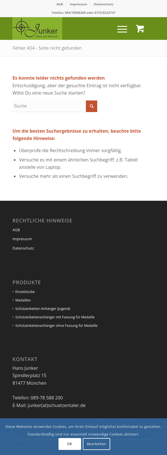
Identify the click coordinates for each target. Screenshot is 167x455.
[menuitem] (60, 4)
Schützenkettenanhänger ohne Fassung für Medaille (56, 325)
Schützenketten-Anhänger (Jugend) (42, 308)
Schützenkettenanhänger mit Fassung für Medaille (54, 317)
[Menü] (119, 28)
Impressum (78, 4)
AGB (60, 4)
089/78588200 (75, 12)
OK (69, 443)
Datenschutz (103, 4)
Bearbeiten (96, 443)
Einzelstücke (25, 291)
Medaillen (23, 300)
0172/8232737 (105, 12)
